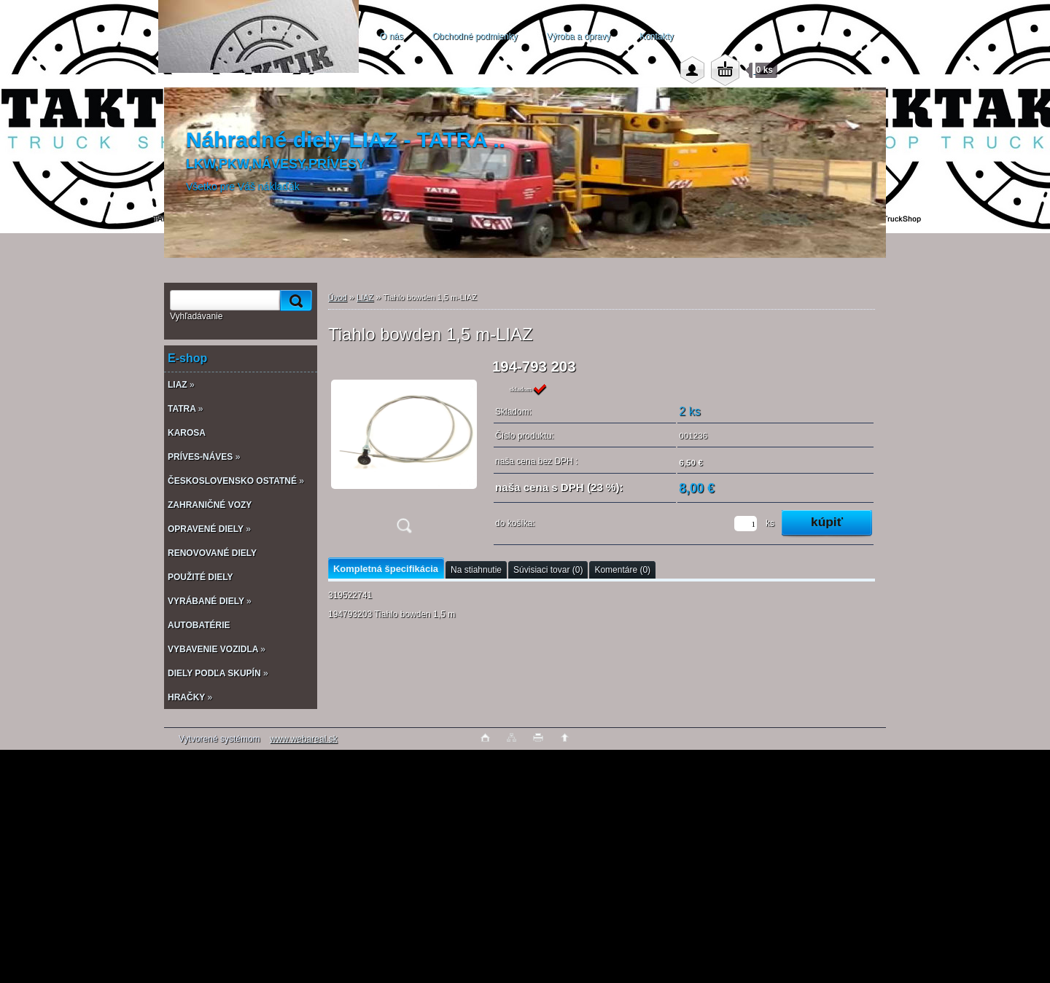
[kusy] (745, 523)
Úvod (337, 297)
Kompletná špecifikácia (385, 568)
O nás (391, 36)
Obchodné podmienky (475, 36)
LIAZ (365, 297)
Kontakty (656, 36)
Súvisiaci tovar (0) (548, 570)
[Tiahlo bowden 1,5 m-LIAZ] (404, 451)
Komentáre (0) (622, 570)
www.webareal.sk (304, 739)
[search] (294, 300)
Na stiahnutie (476, 570)
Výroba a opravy (578, 36)
